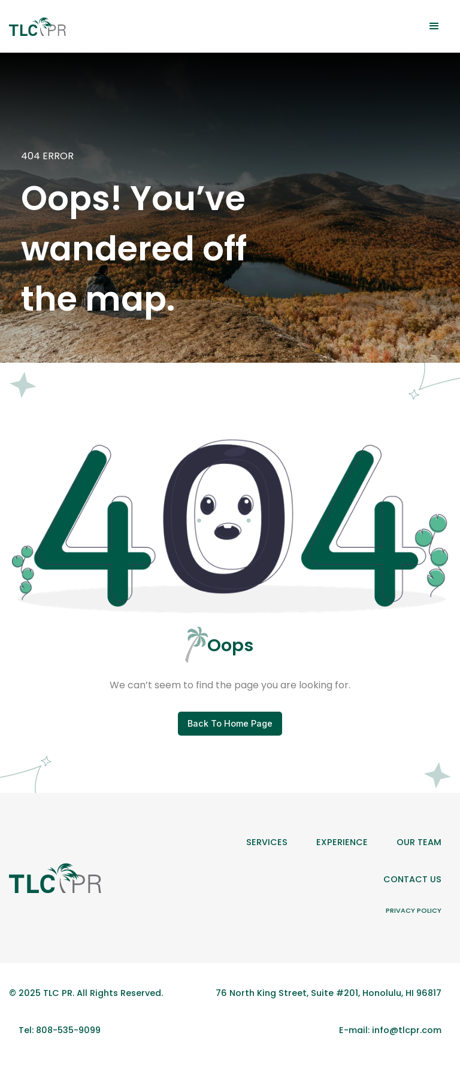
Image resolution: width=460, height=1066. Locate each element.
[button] (434, 26)
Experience (342, 842)
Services (267, 842)
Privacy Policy (413, 910)
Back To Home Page (230, 723)
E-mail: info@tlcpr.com (390, 1030)
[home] (37, 26)
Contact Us (412, 879)
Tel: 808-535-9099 (60, 1030)
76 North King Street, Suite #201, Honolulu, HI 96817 (328, 993)
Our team (419, 842)
